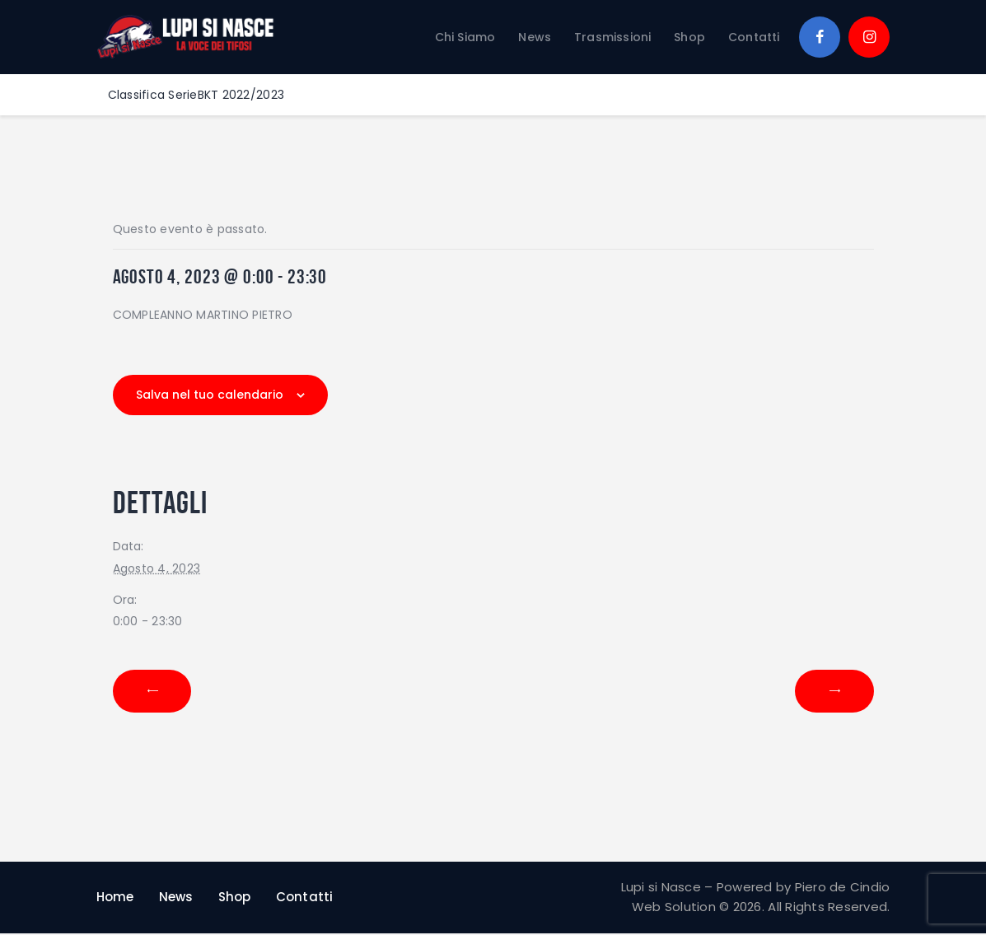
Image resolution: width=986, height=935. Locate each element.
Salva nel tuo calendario (209, 394)
